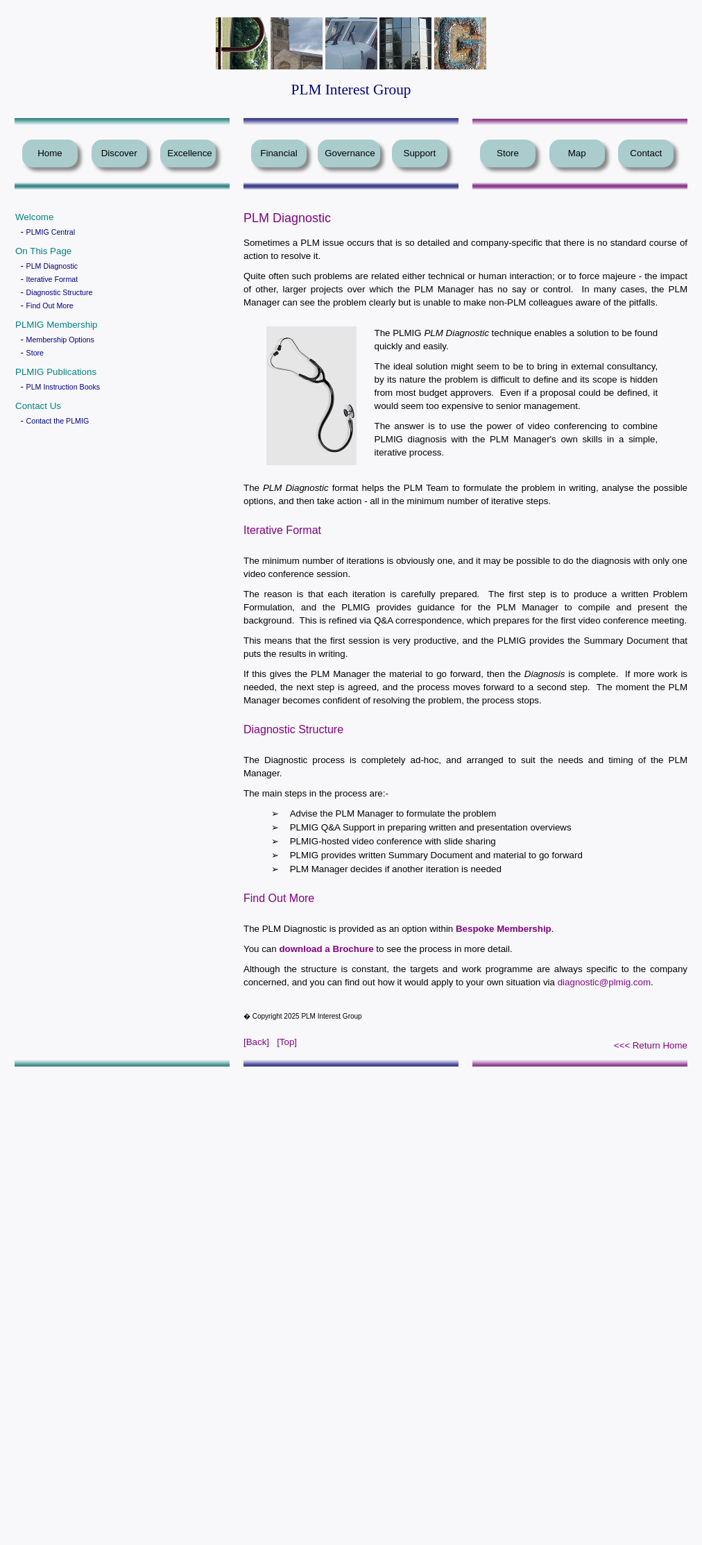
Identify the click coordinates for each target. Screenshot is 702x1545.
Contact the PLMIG (57, 421)
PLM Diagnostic (52, 266)
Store (35, 353)
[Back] (256, 1042)
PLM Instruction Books (63, 387)
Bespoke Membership (503, 929)
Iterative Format (52, 279)
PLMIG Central (50, 232)
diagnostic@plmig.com (604, 982)
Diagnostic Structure (59, 292)
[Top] (287, 1042)
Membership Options (60, 339)
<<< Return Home (650, 1045)
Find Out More (50, 305)
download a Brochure (326, 949)
